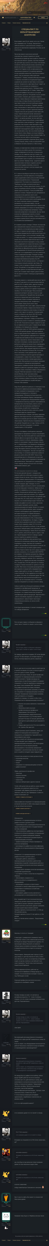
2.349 (9, 1206)
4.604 (9, 1121)
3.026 (9, 942)
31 (9, 49)
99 (9, 1003)
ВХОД (43, 17)
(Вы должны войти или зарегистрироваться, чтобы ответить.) (29, 1236)
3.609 (9, 631)
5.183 (9, 1225)
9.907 (9, 1160)
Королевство (26, 18)
